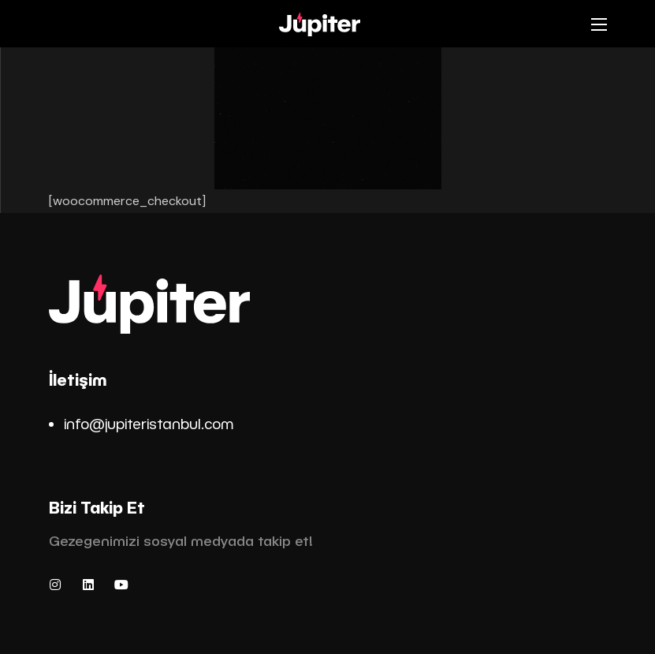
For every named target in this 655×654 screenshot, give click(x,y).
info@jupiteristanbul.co (142, 423)
